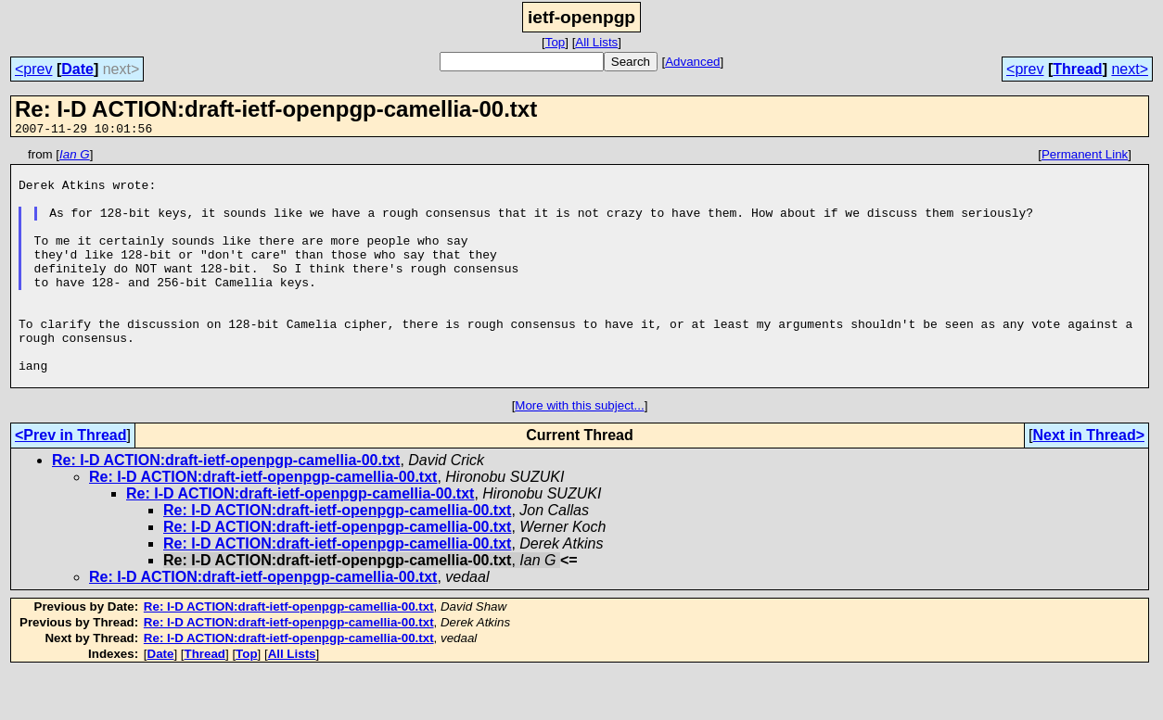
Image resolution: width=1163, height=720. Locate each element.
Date (77, 69)
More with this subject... (579, 453)
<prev (33, 69)
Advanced (692, 62)
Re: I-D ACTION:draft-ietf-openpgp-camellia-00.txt (226, 507)
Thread (1077, 69)
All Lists (596, 42)
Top (555, 42)
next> (1129, 69)
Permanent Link (1085, 157)
